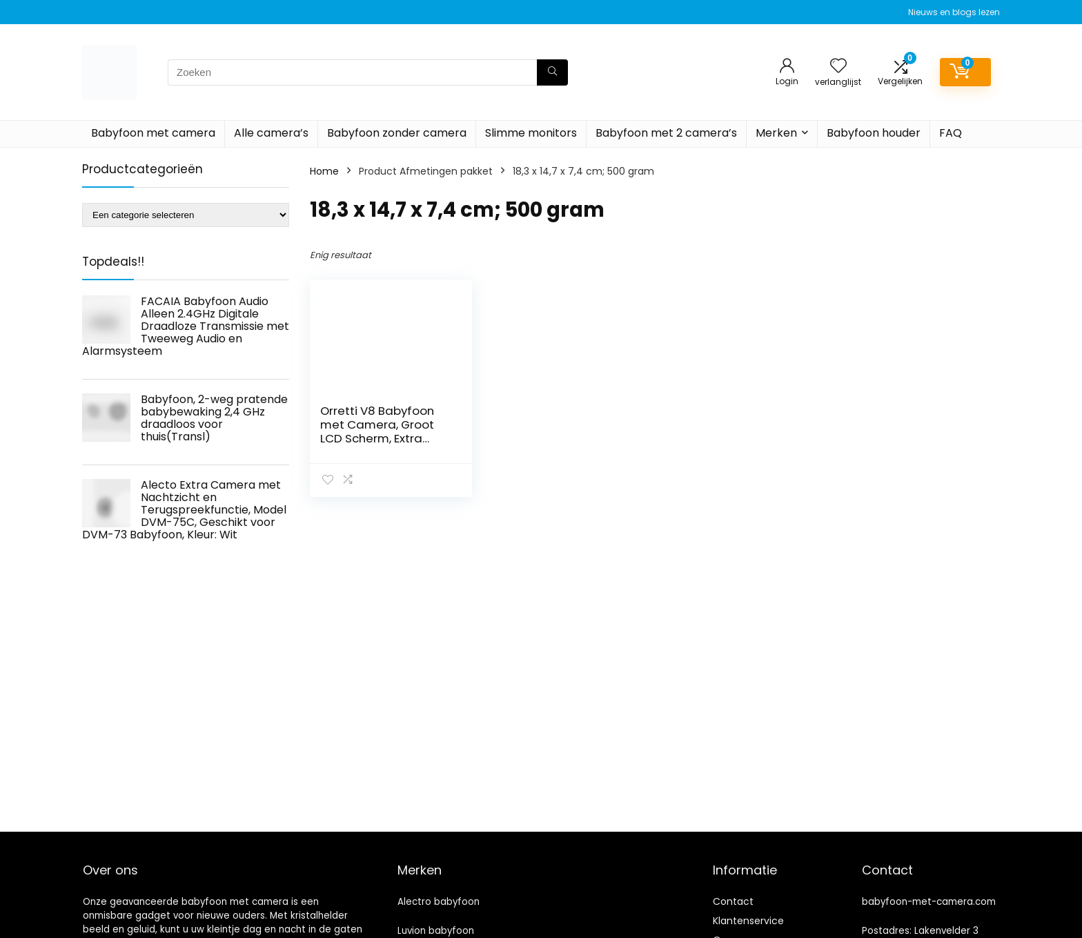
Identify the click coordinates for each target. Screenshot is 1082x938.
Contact (733, 901)
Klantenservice (748, 921)
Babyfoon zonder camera (396, 133)
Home (324, 171)
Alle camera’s (271, 133)
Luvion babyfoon (435, 930)
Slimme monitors (531, 133)
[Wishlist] (838, 66)
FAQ (950, 133)
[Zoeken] (552, 72)
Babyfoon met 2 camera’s (666, 133)
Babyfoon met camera (153, 133)
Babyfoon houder (874, 133)
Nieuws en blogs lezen (954, 12)
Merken (776, 133)
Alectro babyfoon (438, 901)
